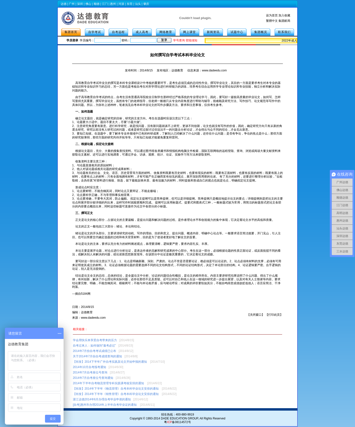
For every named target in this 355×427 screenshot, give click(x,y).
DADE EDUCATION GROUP (179, 418)
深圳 (80, 4)
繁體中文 (272, 20)
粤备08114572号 (177, 422)
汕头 (138, 4)
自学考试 (94, 32)
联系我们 (284, 32)
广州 (72, 4)
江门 (105, 4)
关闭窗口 (256, 314)
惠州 (113, 4)
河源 (121, 4)
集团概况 (260, 32)
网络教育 (165, 32)
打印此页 (274, 314)
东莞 (130, 4)
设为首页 (272, 15)
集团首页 (71, 32)
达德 (64, 4)
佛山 (88, 4)
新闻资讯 (213, 32)
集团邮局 (284, 20)
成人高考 (142, 32)
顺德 (97, 4)
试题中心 (237, 32)
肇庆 (146, 4)
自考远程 (118, 32)
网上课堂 (189, 32)
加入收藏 (284, 15)
